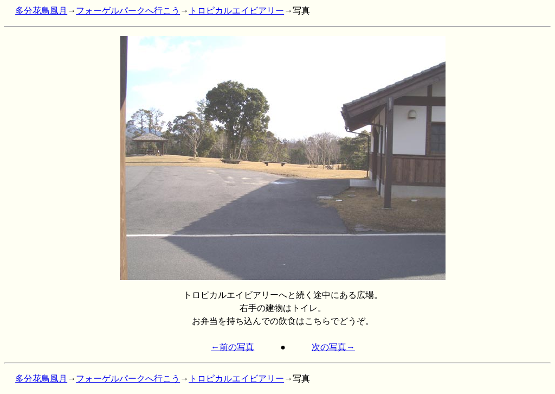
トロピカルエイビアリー (236, 10)
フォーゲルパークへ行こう (128, 10)
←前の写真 (232, 347)
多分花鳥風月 (41, 10)
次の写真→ (333, 347)
